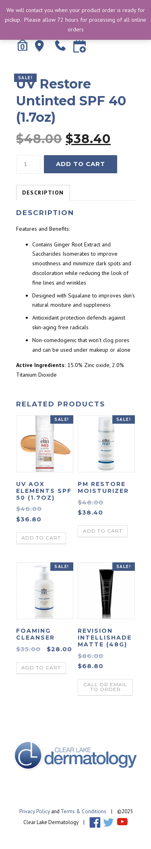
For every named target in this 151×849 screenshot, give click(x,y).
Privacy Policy (34, 811)
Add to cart (80, 164)
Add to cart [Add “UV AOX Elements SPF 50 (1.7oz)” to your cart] (41, 538)
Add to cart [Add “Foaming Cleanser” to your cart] (41, 667)
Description (43, 192)
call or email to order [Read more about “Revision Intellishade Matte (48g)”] (105, 686)
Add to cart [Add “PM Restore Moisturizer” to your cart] (102, 531)
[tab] (43, 193)
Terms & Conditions (83, 811)
